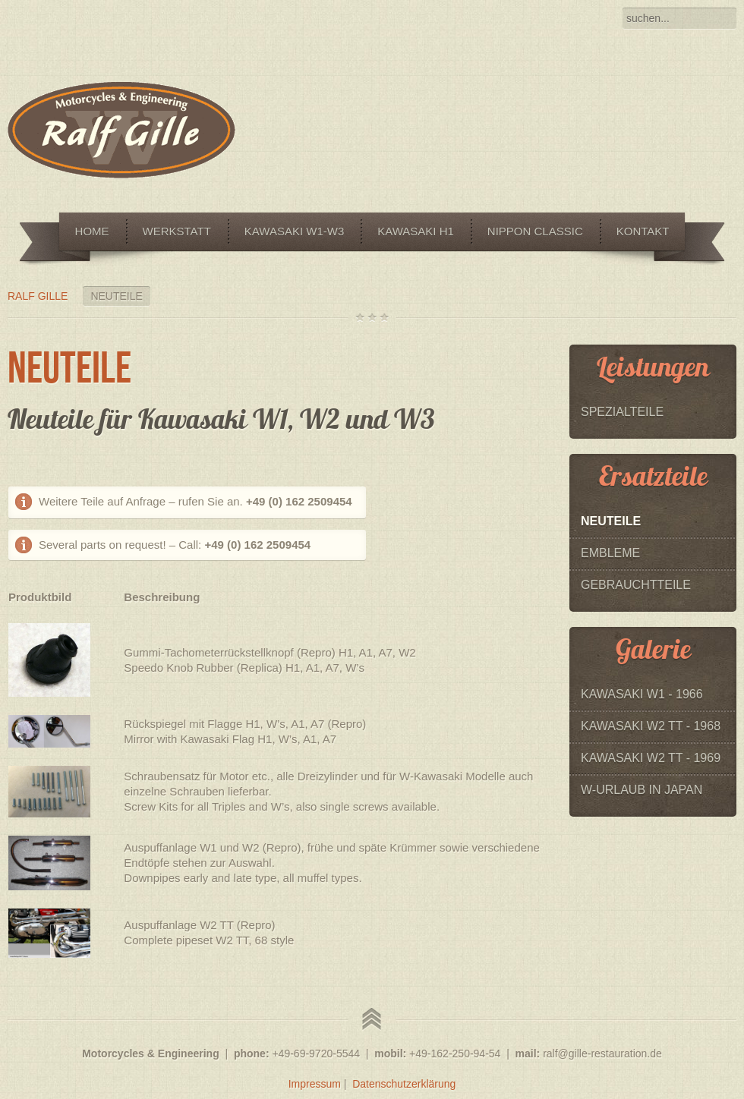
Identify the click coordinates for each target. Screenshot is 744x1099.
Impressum (314, 1084)
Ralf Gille (38, 296)
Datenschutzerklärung (404, 1084)
